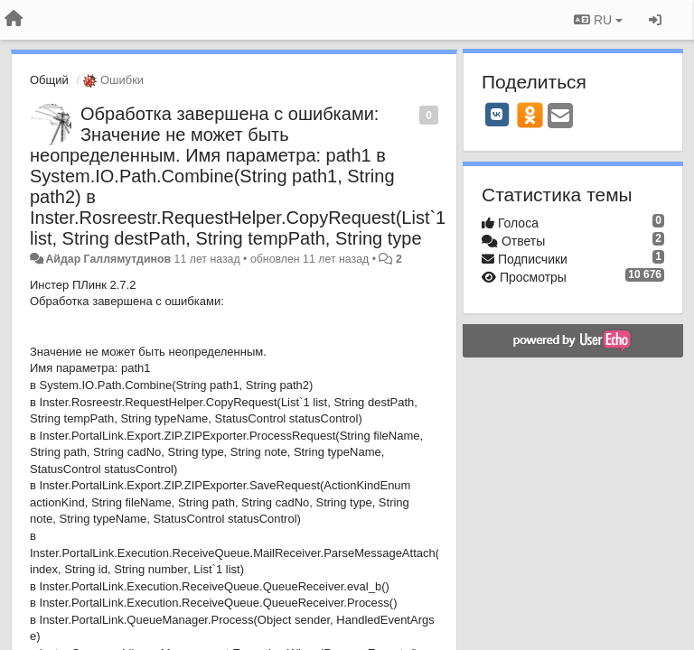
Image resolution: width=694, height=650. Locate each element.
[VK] (497, 114)
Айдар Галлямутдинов (108, 259)
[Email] (560, 117)
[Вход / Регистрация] (655, 20)
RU (598, 20)
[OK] (530, 114)
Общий (49, 80)
